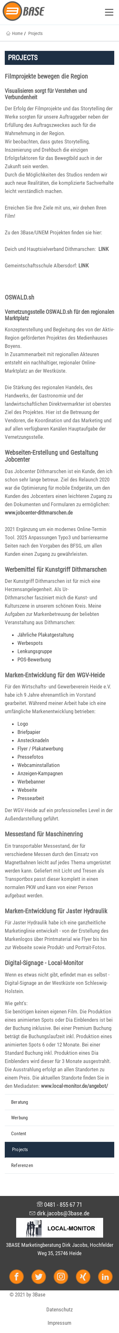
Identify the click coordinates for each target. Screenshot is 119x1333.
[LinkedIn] (104, 1277)
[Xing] (86, 1277)
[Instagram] (64, 1277)
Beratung (19, 1102)
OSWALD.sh (19, 297)
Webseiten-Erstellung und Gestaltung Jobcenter (51, 456)
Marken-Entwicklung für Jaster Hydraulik (56, 911)
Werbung (19, 1118)
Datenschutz (59, 1309)
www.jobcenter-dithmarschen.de (39, 512)
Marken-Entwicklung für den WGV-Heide (55, 675)
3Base (38, 1294)
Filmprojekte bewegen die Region (46, 76)
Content (18, 1133)
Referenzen (22, 1165)
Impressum (59, 1323)
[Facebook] (19, 1277)
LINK (103, 249)
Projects (20, 1149)
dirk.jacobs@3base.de (59, 1213)
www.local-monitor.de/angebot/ (74, 1086)
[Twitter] (42, 1277)
